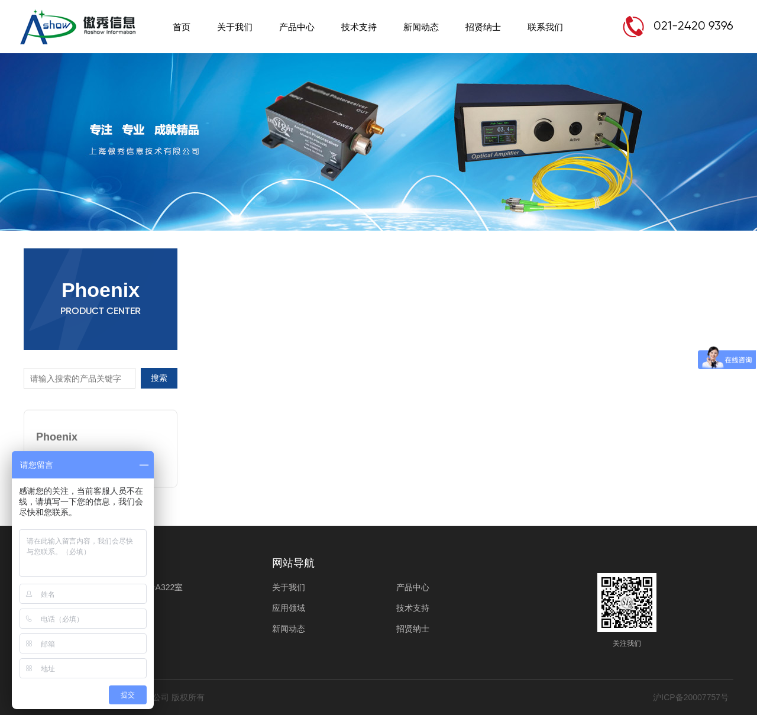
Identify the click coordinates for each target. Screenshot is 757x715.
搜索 (159, 378)
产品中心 (297, 27)
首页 (181, 27)
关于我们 (235, 27)
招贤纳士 (483, 27)
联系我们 (545, 27)
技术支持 (359, 27)
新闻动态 (421, 27)
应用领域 (288, 608)
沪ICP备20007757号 (691, 697)
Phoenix (56, 433)
